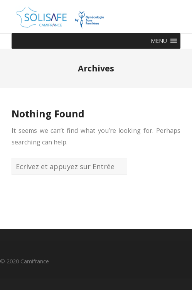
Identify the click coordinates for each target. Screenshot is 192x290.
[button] (159, 41)
